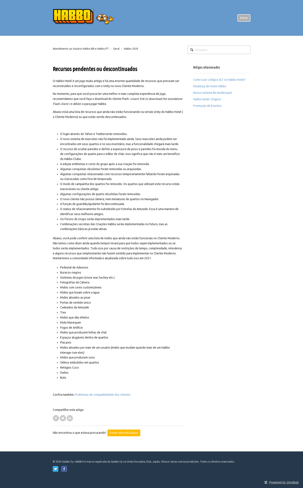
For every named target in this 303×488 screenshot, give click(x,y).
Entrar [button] (244, 18)
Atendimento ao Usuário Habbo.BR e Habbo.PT (81, 48)
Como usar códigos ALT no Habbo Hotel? (219, 79)
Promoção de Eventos (207, 105)
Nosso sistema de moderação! (212, 92)
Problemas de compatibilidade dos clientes (103, 394)
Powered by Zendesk (284, 482)
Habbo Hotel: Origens (207, 99)
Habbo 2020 (131, 48)
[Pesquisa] (218, 50)
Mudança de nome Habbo (209, 86)
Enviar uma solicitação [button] (124, 432)
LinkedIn (70, 418)
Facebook (56, 418)
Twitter (63, 418)
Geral (116, 48)
